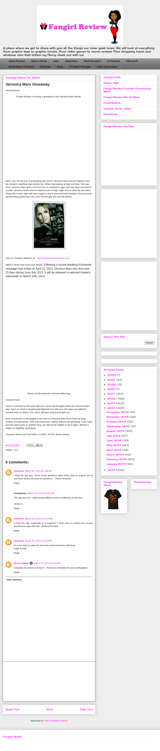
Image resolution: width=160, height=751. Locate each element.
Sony (60, 66)
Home (49, 709)
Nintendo (45, 66)
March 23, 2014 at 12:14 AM (39, 518)
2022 (112, 375)
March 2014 (115, 454)
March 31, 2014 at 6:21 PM (47, 563)
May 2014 (114, 445)
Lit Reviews (113, 61)
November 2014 (118, 416)
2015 (111, 403)
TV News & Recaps (79, 66)
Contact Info (112, 77)
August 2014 (115, 430)
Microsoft (132, 61)
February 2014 (117, 459)
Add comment (14, 579)
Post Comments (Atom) (55, 720)
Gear (56, 61)
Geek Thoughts (92, 61)
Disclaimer (111, 114)
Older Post (86, 709)
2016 (111, 398)
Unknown (19, 471)
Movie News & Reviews (21, 66)
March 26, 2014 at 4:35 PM (38, 541)
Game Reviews (17, 61)
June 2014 (114, 440)
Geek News (71, 61)
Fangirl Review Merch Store (122, 97)
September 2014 (118, 426)
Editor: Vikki (111, 82)
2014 (111, 407)
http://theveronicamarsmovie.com (53, 258)
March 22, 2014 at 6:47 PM (41, 493)
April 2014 (114, 449)
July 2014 (113, 435)
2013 (111, 469)
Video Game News (107, 66)
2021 (111, 379)
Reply (16, 483)
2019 (111, 389)
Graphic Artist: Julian (117, 108)
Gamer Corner (39, 61)
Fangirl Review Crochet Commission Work (127, 90)
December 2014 (118, 412)
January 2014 (116, 463)
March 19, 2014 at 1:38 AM (38, 471)
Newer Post (12, 709)
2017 (111, 393)
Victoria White (21, 563)
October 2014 (116, 421)
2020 (112, 384)
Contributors (112, 102)
